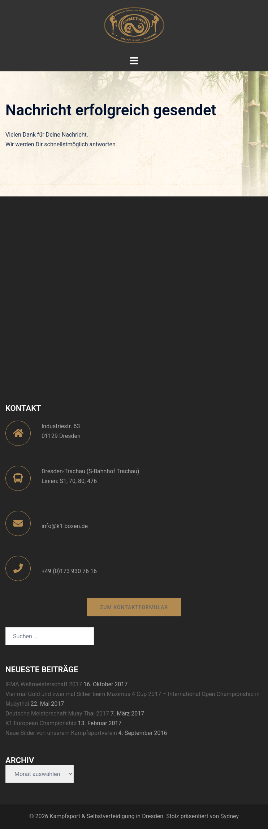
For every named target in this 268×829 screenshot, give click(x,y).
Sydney (229, 816)
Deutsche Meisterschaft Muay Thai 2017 (57, 713)
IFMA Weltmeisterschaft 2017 (43, 684)
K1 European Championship (41, 723)
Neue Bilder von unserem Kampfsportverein (61, 733)
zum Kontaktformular (134, 607)
